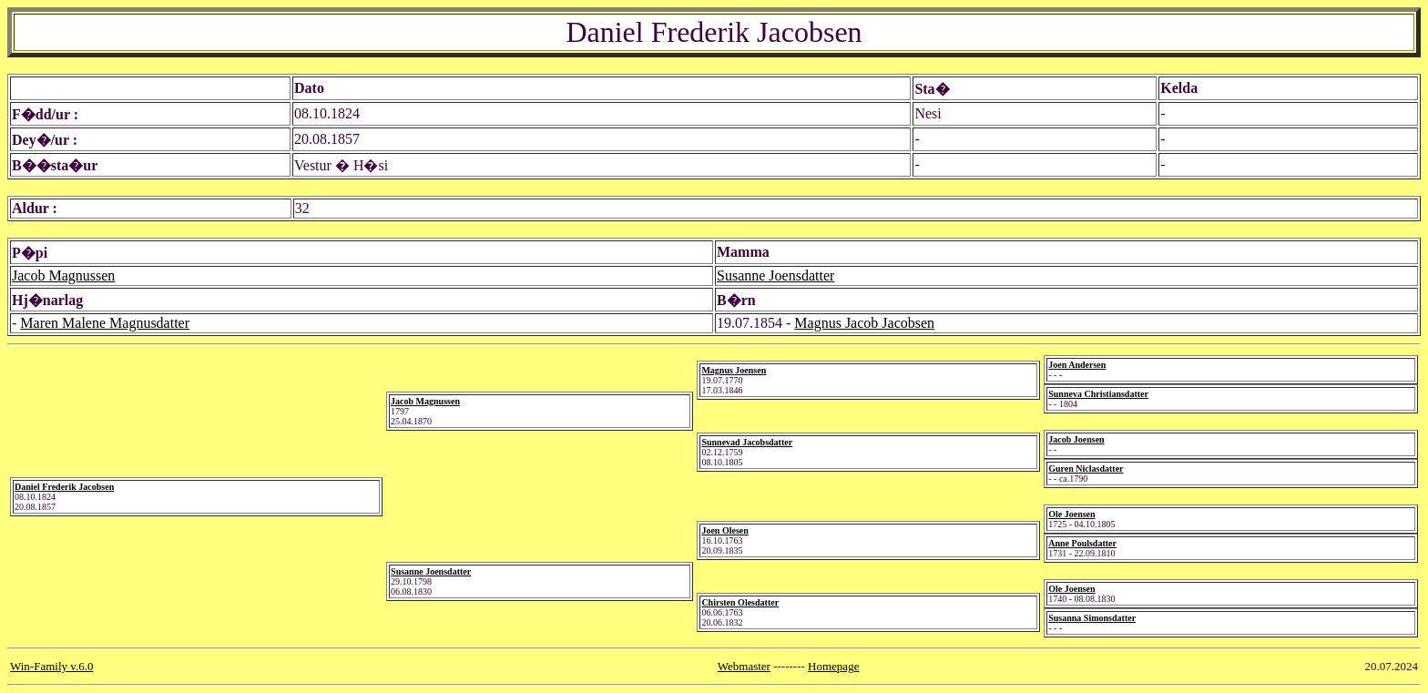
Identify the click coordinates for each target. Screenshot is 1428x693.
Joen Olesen (724, 530)
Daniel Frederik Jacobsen (64, 487)
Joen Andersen (1077, 365)
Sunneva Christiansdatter (1098, 394)
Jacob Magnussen (63, 275)
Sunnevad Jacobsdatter (746, 442)
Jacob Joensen (1076, 439)
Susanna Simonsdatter (1092, 618)
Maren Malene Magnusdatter (104, 323)
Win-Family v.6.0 (51, 666)
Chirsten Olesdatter (740, 602)
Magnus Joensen (733, 370)
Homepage (833, 666)
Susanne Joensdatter (775, 275)
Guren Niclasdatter (1085, 469)
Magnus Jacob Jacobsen (864, 323)
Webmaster (744, 666)
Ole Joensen (1071, 514)
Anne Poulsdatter (1082, 543)
